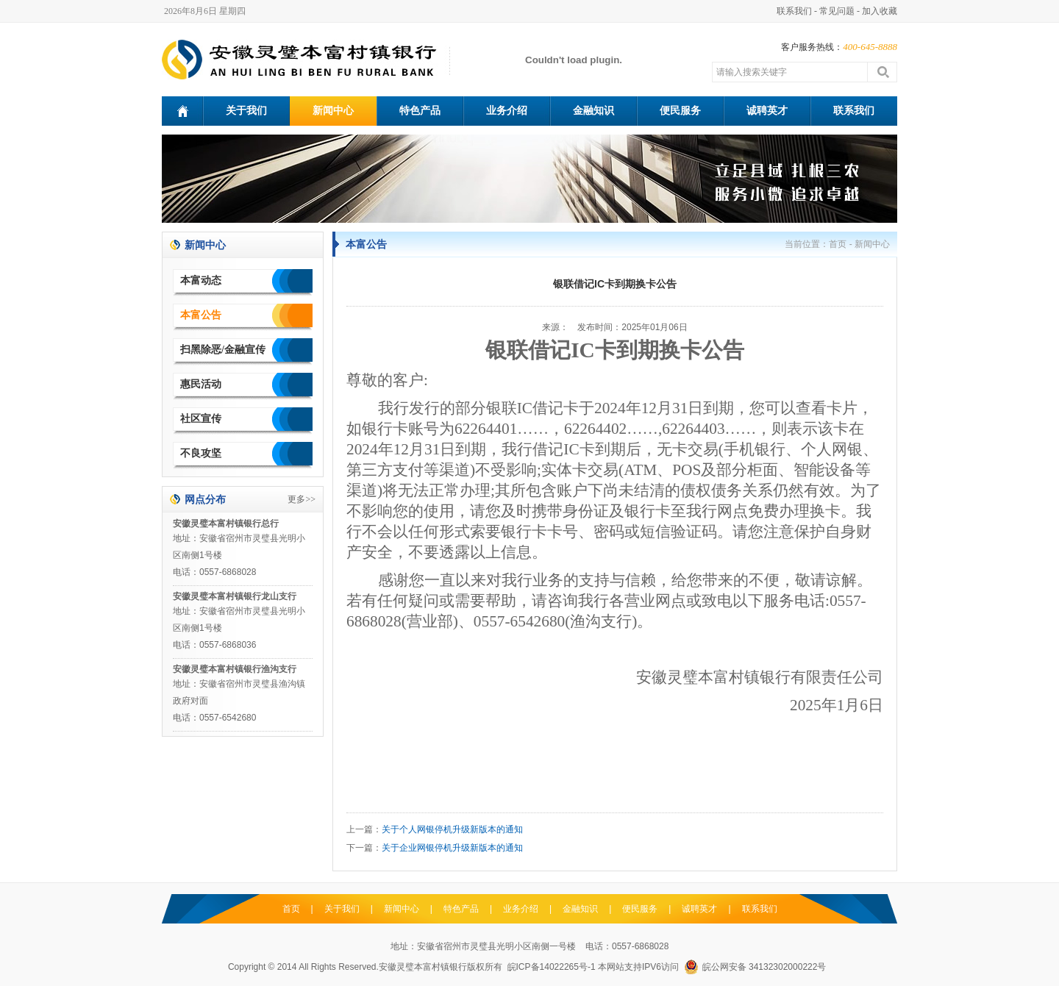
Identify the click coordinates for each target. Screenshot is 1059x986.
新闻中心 (333, 110)
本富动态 (200, 280)
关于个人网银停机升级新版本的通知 (452, 829)
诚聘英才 (767, 110)
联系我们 (794, 11)
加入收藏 (879, 11)
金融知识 (593, 110)
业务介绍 (506, 110)
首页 (837, 244)
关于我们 (246, 110)
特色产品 (420, 110)
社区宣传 (200, 418)
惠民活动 (200, 384)
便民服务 (680, 110)
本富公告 (200, 315)
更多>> (301, 499)
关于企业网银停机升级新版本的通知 (452, 848)
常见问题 (837, 11)
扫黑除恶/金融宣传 (222, 349)
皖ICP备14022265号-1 (551, 967)
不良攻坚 (200, 453)
